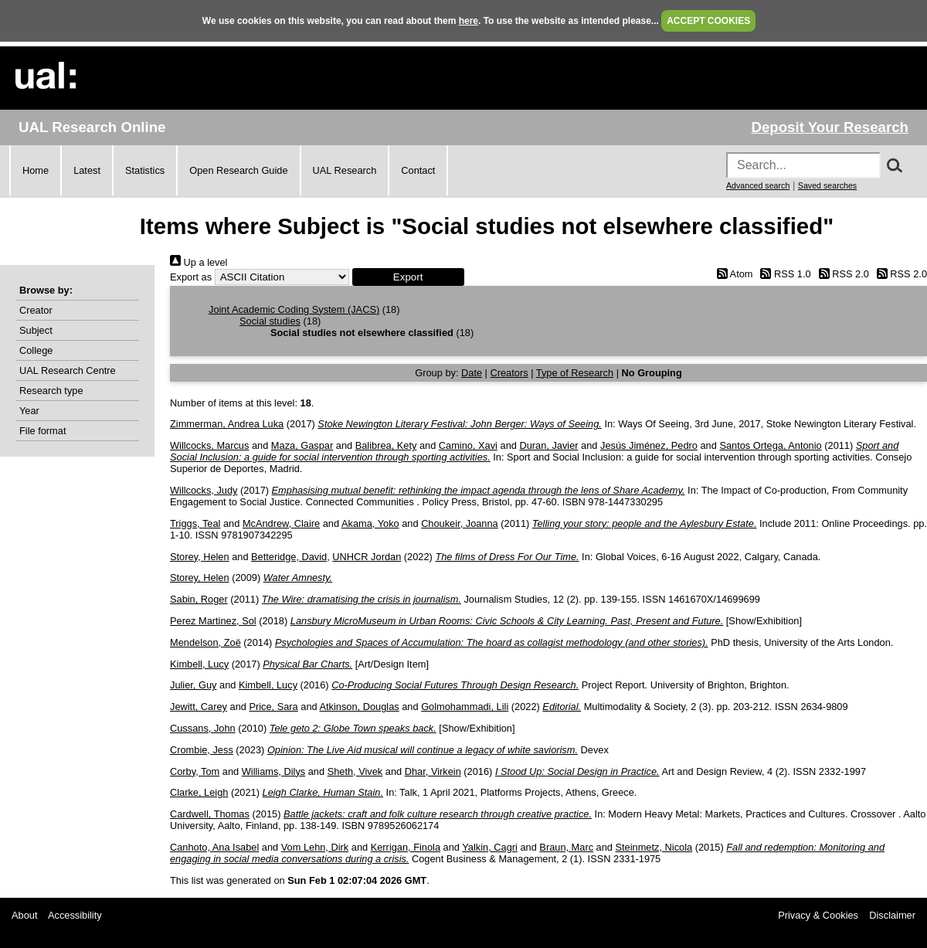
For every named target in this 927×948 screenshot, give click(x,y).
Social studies (270, 321)
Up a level (198, 262)
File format (42, 431)
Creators (509, 373)
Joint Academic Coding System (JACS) (294, 309)
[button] (408, 277)
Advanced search (757, 185)
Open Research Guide (238, 170)
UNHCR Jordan (366, 556)
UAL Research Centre (67, 370)
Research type (51, 390)
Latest (86, 170)
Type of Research (574, 373)
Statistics (145, 170)
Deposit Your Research (829, 127)
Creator (36, 310)
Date (471, 373)
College (36, 350)
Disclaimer (892, 915)
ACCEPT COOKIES (708, 20)
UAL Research (345, 170)
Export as (191, 277)
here (468, 20)
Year (29, 410)
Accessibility (75, 915)
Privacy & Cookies (818, 915)
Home (35, 170)
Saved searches (827, 185)
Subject (36, 330)
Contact (418, 170)
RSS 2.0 (841, 274)
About (24, 915)
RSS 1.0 (783, 274)
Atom (731, 274)
